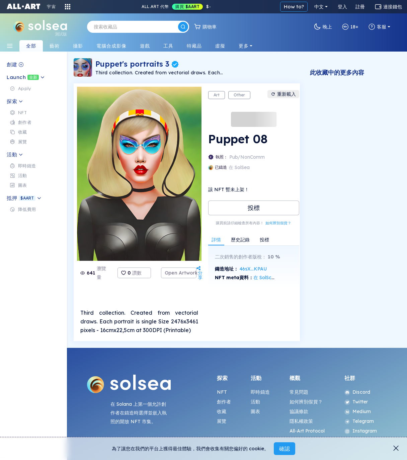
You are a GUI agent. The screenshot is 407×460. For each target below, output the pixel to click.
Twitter (356, 402)
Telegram (359, 421)
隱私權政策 (301, 421)
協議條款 (299, 411)
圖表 (255, 411)
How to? (294, 6)
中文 (319, 7)
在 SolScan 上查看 (273, 278)
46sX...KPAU (253, 269)
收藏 (221, 411)
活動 (255, 402)
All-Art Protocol (307, 431)
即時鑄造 (260, 392)
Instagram (360, 431)
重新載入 (283, 94)
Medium (357, 411)
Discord (357, 392)
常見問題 (299, 392)
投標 (254, 208)
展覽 (221, 421)
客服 (377, 26)
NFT (222, 392)
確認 (284, 448)
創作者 (224, 402)
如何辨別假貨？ (278, 223)
